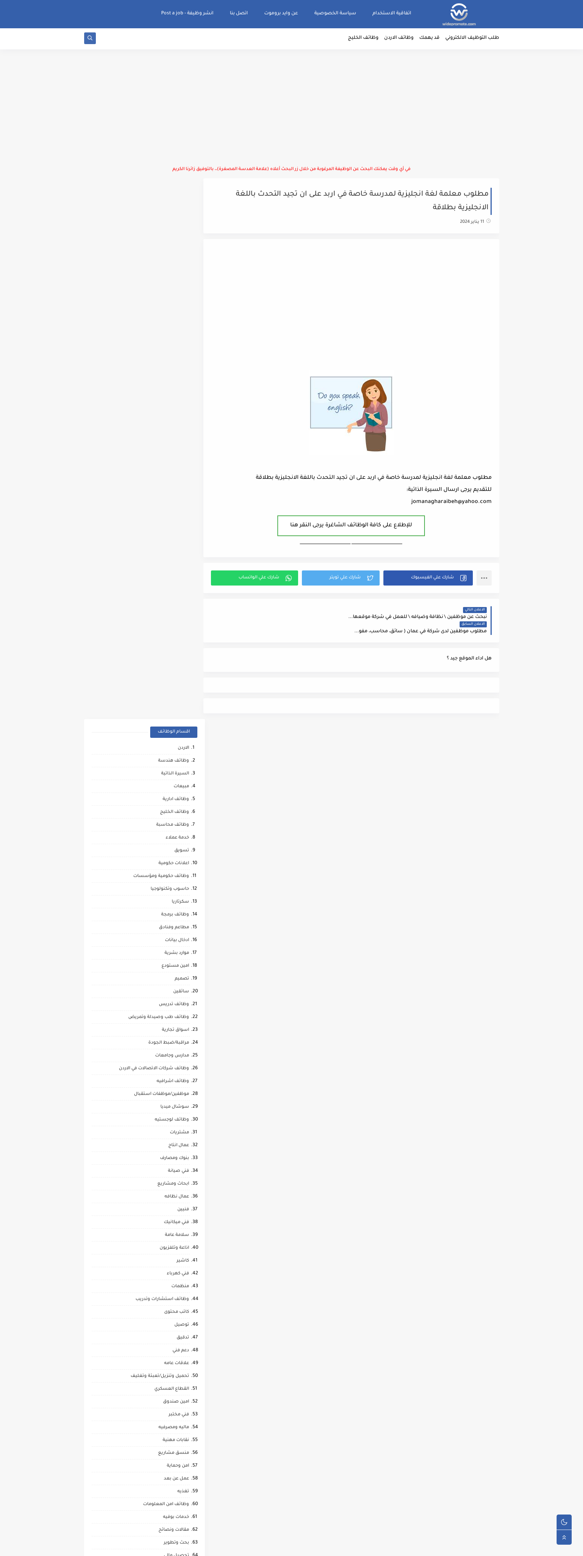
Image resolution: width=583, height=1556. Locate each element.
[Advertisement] (291, 109)
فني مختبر (179, 875)
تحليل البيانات (174, 1144)
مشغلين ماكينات (171, 1119)
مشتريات (179, 593)
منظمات (180, 747)
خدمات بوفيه (176, 978)
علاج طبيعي (177, 1234)
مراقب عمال (176, 1067)
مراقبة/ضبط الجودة (168, 503)
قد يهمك (429, 40)
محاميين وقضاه (172, 1055)
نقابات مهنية (176, 901)
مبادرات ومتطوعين (169, 1285)
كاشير (183, 721)
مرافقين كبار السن (170, 1337)
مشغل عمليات (173, 1247)
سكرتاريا (180, 362)
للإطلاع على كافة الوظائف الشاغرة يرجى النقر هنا (355, 527)
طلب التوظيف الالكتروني (472, 40)
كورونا (183, 1324)
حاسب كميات (175, 1183)
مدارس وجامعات (172, 516)
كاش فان (179, 1221)
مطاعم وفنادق (174, 388)
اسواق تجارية (175, 491)
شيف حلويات (175, 1080)
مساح (183, 1106)
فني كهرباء (178, 734)
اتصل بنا (239, 13)
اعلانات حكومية (173, 324)
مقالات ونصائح (173, 991)
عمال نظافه (177, 657)
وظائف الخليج (363, 40)
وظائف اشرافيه (173, 542)
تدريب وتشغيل (173, 1093)
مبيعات (181, 247)
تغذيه (183, 952)
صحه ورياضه (175, 1157)
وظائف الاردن (399, 40)
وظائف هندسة (173, 221)
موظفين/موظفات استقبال (161, 555)
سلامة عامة (177, 696)
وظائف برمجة (175, 375)
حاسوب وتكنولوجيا (170, 350)
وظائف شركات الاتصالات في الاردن (154, 529)
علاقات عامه (176, 824)
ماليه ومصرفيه (173, 888)
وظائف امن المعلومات (166, 965)
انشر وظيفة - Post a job (187, 13)
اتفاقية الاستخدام (391, 13)
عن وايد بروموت (281, 13)
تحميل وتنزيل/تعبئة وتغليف (160, 837)
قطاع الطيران (175, 1208)
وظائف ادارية (176, 260)
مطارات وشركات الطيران (163, 1260)
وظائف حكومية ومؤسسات (161, 337)
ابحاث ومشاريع (173, 644)
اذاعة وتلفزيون (174, 709)
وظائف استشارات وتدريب (162, 760)
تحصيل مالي (176, 1016)
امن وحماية (178, 926)
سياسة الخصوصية (335, 13)
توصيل (181, 785)
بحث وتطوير (176, 1003)
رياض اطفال (176, 1196)
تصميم (182, 439)
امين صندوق (176, 862)
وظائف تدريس (174, 465)
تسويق (181, 311)
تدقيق (183, 798)
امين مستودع (175, 427)
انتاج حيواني (177, 1298)
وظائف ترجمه (175, 1132)
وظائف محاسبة (172, 286)
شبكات (181, 1029)
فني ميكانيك (176, 683)
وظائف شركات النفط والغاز (161, 1362)
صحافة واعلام (174, 1273)
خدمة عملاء (177, 298)
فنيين (183, 670)
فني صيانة (178, 632)
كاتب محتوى (176, 773)
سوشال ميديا (174, 568)
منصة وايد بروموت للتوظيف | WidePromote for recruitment (383, 1546)
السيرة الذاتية (175, 234)
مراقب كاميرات (174, 1350)
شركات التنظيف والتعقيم (162, 1042)
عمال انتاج (178, 606)
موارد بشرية (177, 414)
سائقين (181, 452)
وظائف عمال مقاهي (169, 1375)
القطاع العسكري (171, 850)
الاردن (183, 209)
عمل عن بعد (176, 939)
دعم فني (180, 811)
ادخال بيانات (177, 401)
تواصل (182, 1311)
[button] (429, 579)
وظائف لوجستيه (172, 580)
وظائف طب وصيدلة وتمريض (158, 478)
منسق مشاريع (173, 914)
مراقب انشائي (175, 1170)
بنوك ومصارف (174, 619)
